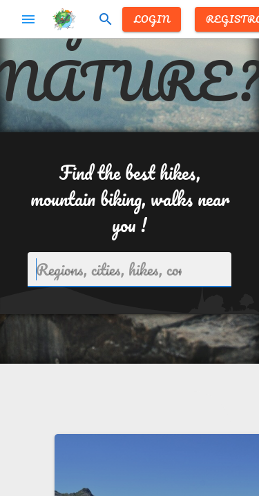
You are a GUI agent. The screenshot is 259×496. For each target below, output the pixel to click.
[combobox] (129, 269)
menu (28, 19)
